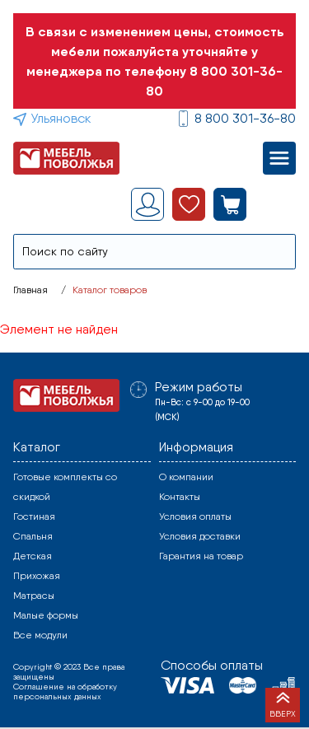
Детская (32, 556)
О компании (186, 477)
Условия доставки (200, 536)
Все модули (40, 635)
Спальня (33, 536)
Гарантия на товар (201, 556)
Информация (196, 447)
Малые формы (45, 615)
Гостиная (34, 516)
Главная (30, 290)
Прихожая (36, 576)
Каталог (36, 447)
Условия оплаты (195, 516)
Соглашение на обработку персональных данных (65, 691)
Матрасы (33, 595)
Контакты (179, 496)
